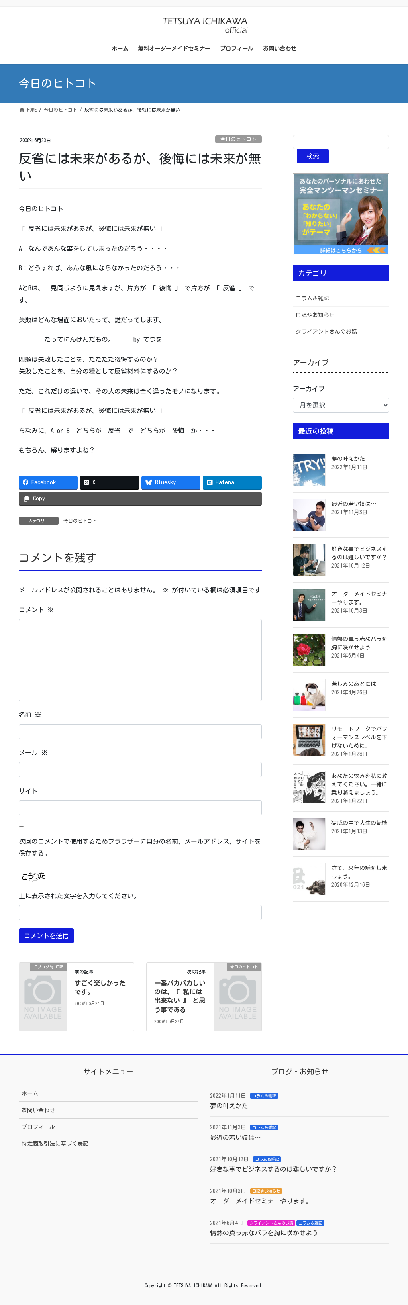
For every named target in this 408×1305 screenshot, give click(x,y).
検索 (312, 156)
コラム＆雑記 (312, 298)
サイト (28, 791)
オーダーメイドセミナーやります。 (261, 1201)
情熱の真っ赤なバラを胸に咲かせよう (264, 1233)
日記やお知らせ (315, 315)
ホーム (30, 1093)
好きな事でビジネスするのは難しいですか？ (273, 1169)
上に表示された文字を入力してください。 (79, 896)
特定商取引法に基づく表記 (55, 1143)
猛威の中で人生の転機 (359, 823)
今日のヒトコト (238, 139)
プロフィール (38, 1127)
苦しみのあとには (354, 684)
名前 (30, 714)
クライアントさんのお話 (326, 332)
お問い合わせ (38, 1110)
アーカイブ (309, 389)
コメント (36, 610)
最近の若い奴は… (354, 504)
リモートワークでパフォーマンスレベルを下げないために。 (359, 737)
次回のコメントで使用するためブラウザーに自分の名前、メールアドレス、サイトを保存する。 (140, 847)
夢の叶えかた (348, 459)
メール (33, 753)
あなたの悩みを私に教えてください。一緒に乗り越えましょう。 (359, 784)
